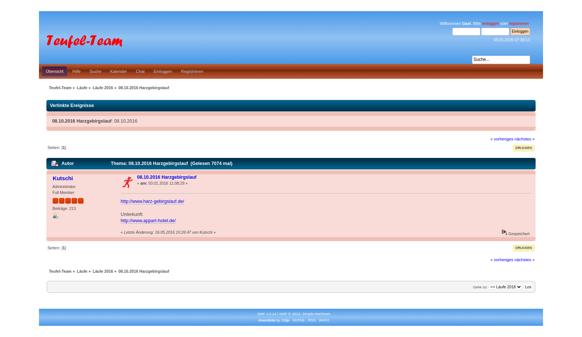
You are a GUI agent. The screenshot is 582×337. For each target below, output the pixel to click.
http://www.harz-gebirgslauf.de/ (152, 201)
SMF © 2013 (289, 314)
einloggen (490, 23)
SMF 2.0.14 (267, 314)
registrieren (519, 23)
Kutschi (63, 178)
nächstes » (524, 139)
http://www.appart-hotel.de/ (148, 220)
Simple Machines (316, 314)
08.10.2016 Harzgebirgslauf (166, 177)
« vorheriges (501, 139)
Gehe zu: (480, 287)
